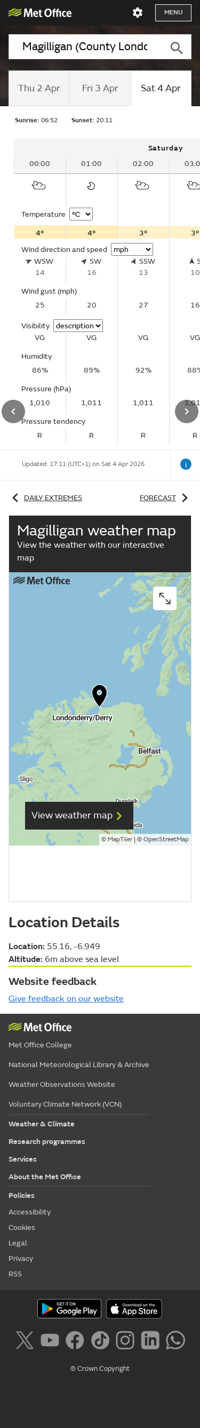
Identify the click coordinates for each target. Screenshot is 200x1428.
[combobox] (85, 47)
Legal (18, 1243)
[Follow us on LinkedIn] (152, 1342)
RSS (15, 1274)
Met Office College (40, 1045)
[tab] (39, 88)
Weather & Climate (42, 1124)
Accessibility (30, 1212)
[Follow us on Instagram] (127, 1342)
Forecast (165, 498)
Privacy (21, 1258)
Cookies (22, 1227)
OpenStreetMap (166, 839)
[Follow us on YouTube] (52, 1342)
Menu (173, 13)
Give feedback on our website (66, 998)
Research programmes (47, 1141)
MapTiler (120, 839)
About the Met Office (45, 1176)
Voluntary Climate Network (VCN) (65, 1104)
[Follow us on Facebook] (77, 1342)
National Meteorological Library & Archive (79, 1064)
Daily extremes (45, 498)
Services (23, 1159)
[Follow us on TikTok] (102, 1342)
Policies (22, 1195)
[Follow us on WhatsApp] (175, 1342)
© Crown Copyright (100, 1368)
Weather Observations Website (62, 1084)
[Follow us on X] (26, 1342)
